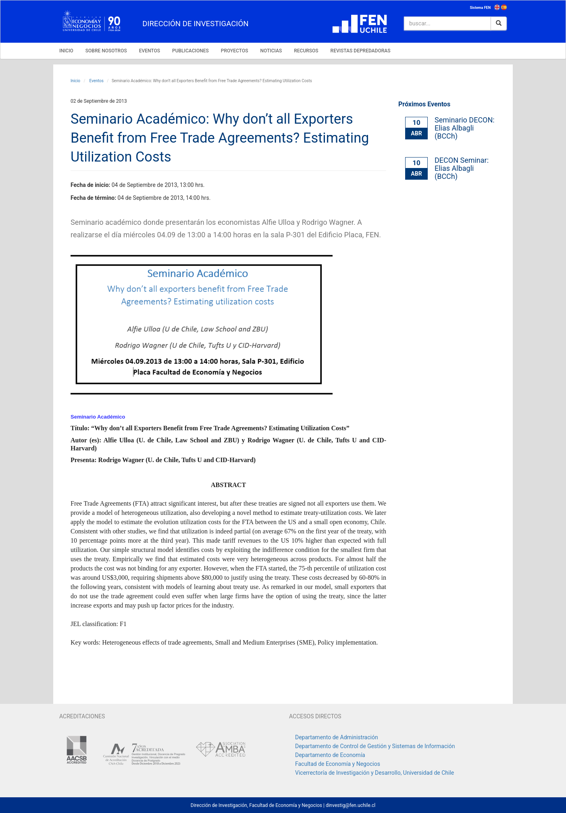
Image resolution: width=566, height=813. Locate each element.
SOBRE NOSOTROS (106, 51)
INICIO (66, 51)
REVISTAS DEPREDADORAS (361, 51)
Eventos (96, 81)
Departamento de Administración (336, 737)
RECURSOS (306, 51)
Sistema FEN (480, 8)
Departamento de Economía (330, 755)
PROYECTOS (234, 51)
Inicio (75, 81)
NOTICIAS (271, 51)
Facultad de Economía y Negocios (337, 764)
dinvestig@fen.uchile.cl (350, 805)
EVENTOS (149, 51)
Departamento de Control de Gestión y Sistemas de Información (375, 746)
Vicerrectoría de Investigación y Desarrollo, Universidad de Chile (374, 772)
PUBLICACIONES (190, 51)
